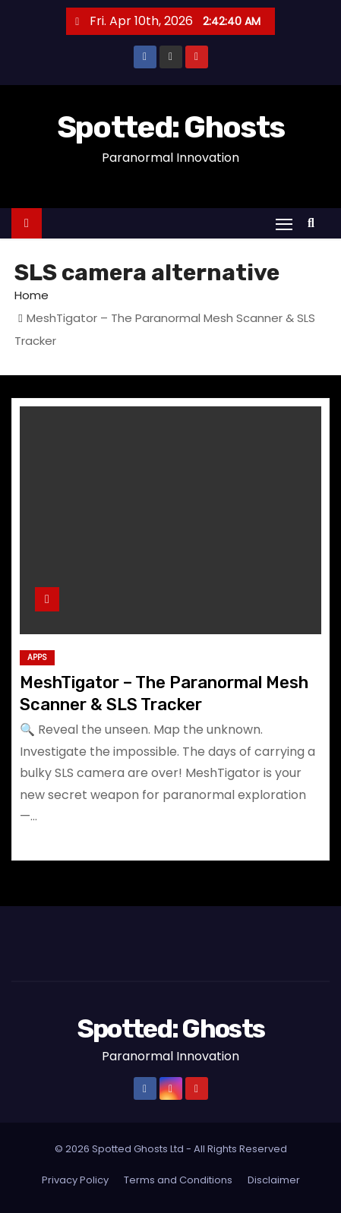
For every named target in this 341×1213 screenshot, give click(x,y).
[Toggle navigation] (284, 224)
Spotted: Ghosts (171, 127)
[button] (315, 223)
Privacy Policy (75, 1180)
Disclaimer (274, 1180)
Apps (37, 657)
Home (31, 295)
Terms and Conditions (178, 1180)
